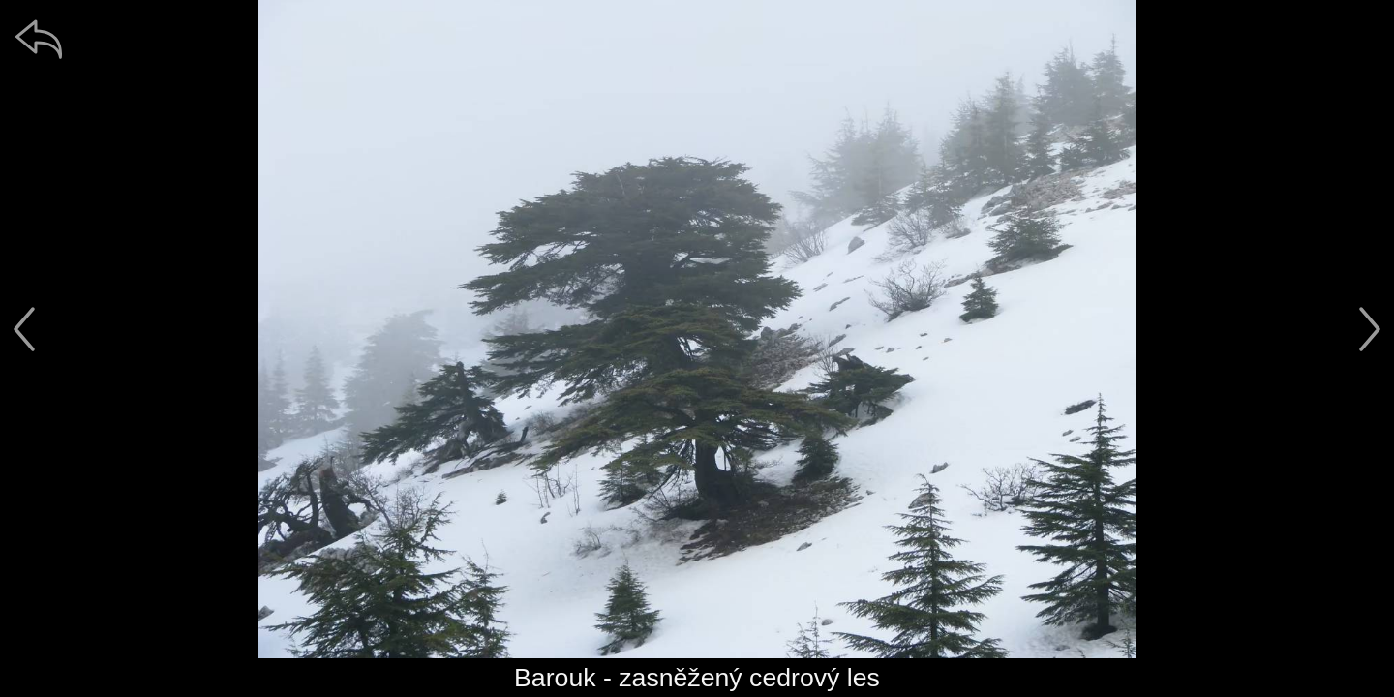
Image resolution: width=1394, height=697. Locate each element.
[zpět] (39, 39)
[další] (1369, 329)
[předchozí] (24, 329)
